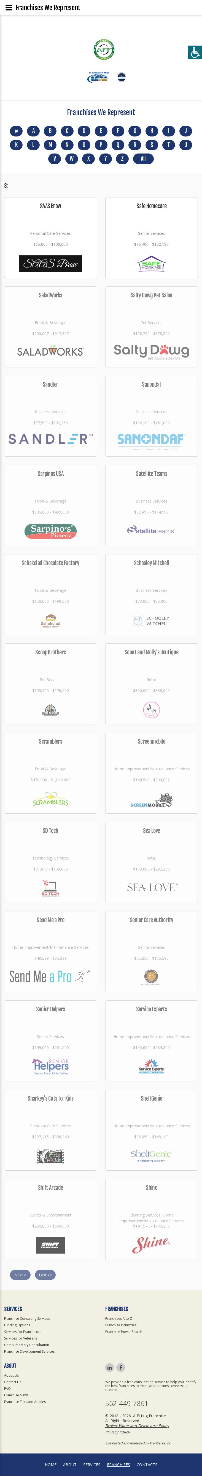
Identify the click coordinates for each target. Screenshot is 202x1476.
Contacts (147, 1464)
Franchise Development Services (29, 1351)
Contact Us (12, 1382)
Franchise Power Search (123, 1332)
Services (91, 1464)
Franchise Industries (120, 1325)
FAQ (7, 1388)
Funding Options (17, 1325)
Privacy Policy (117, 1432)
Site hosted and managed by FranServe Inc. (138, 1443)
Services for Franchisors (22, 1332)
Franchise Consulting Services (27, 1318)
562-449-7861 (126, 1403)
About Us (11, 1375)
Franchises (118, 1464)
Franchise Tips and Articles (25, 1402)
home (50, 1464)
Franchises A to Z (118, 1318)
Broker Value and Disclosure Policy (137, 1425)
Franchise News (16, 1395)
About (70, 1464)
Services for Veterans (20, 1338)
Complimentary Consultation (26, 1345)
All (143, 159)
